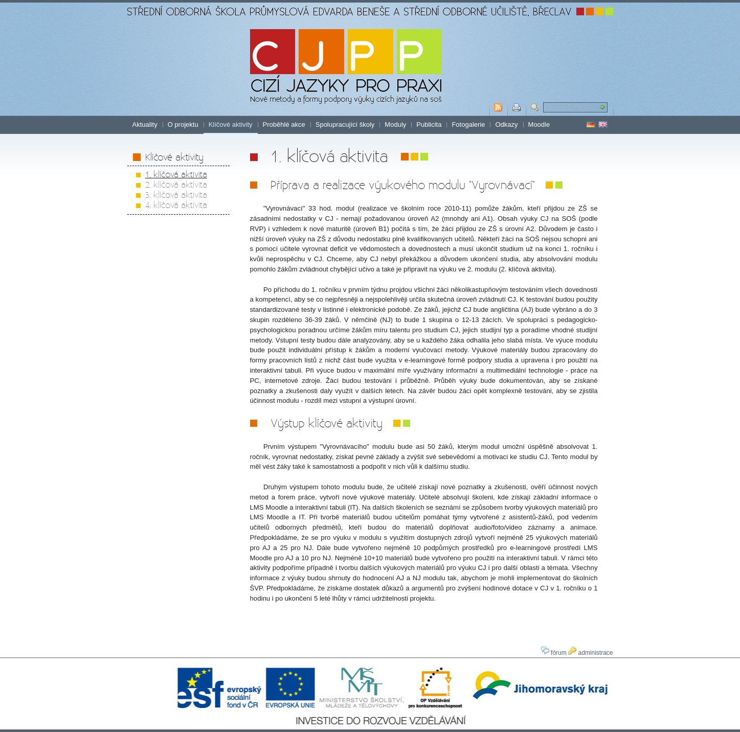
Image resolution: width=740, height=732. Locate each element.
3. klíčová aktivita (176, 194)
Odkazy (506, 124)
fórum (554, 652)
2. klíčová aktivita (176, 184)
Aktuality (145, 124)
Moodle (539, 124)
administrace (590, 652)
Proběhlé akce (284, 124)
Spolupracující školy (345, 124)
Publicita (428, 124)
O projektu (183, 124)
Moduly (395, 124)
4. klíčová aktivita (176, 205)
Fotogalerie (468, 124)
